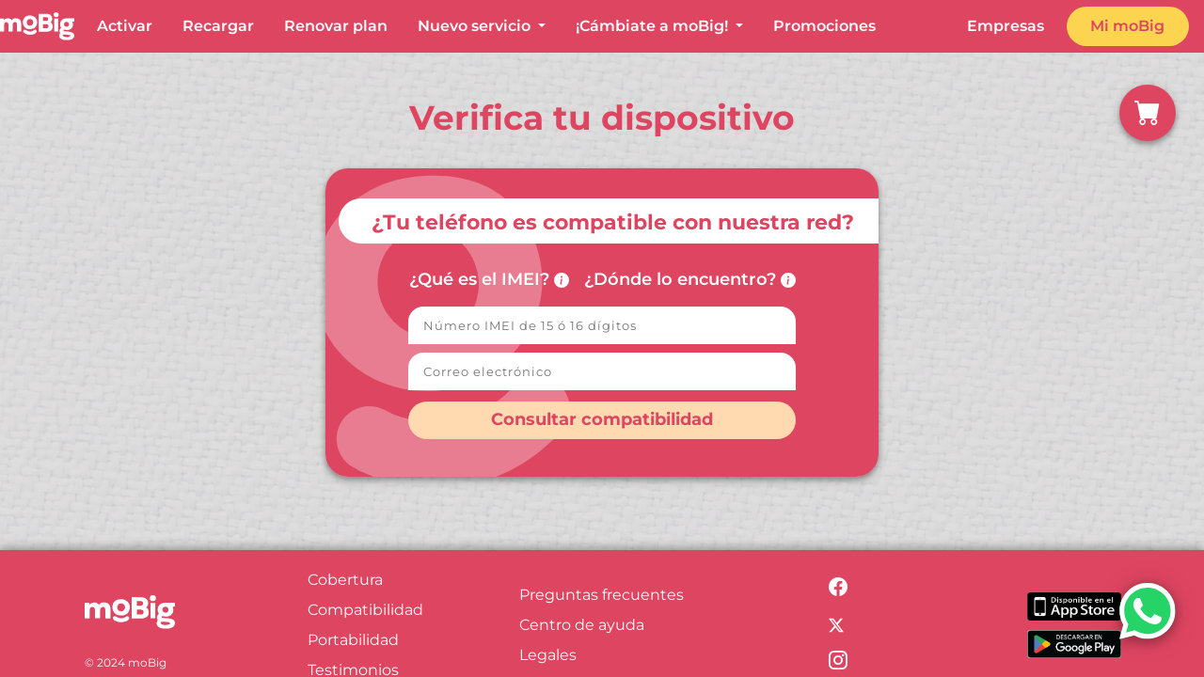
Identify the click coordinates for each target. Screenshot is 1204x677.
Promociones (824, 26)
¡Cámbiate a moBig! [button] (654, 26)
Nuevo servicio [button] (476, 26)
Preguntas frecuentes (601, 595)
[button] (1147, 113)
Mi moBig (1127, 26)
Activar (124, 26)
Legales (548, 655)
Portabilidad (353, 640)
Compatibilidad (365, 610)
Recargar (218, 26)
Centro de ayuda (581, 625)
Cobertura (345, 580)
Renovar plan (336, 26)
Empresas (1005, 26)
